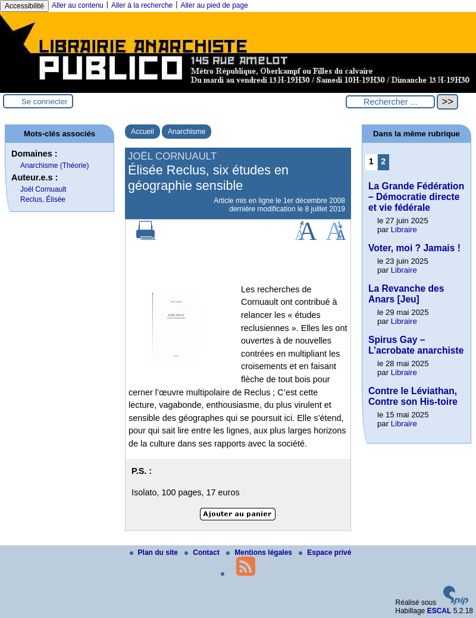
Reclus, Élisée (42, 199)
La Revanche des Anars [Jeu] (406, 293)
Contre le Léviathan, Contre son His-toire (413, 396)
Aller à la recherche (142, 5)
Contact (202, 552)
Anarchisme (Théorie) (54, 165)
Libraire (404, 229)
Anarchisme (186, 131)
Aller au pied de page (214, 5)
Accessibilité (24, 6)
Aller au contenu (78, 5)
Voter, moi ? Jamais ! (414, 248)
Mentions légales (260, 552)
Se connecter (44, 101)
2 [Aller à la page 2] (383, 161)
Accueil (142, 131)
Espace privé (325, 552)
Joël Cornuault (43, 189)
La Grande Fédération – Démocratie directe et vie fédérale (416, 197)
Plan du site (155, 552)
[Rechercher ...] (390, 101)
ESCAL (439, 611)
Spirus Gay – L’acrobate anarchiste (416, 345)
